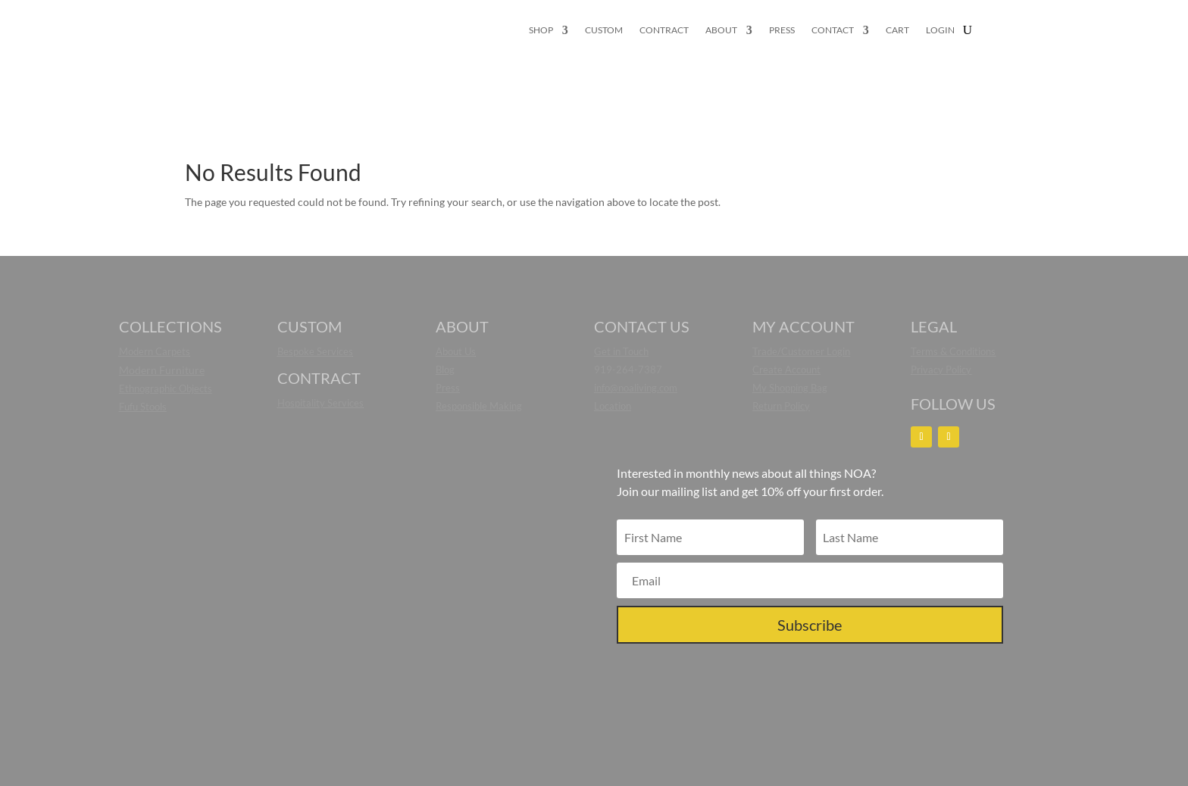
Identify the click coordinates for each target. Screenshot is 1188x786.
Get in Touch (621, 351)
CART (897, 30)
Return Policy (781, 406)
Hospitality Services (320, 403)
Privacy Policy (941, 369)
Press (448, 388)
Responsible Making (479, 406)
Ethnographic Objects (165, 388)
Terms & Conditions (953, 351)
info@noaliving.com (635, 388)
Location (612, 406)
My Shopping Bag (789, 388)
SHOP (541, 30)
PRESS (782, 30)
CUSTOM (604, 30)
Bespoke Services (315, 351)
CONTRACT (664, 30)
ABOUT (721, 30)
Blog (445, 369)
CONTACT (832, 30)
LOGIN (940, 30)
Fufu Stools (143, 407)
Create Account (786, 369)
